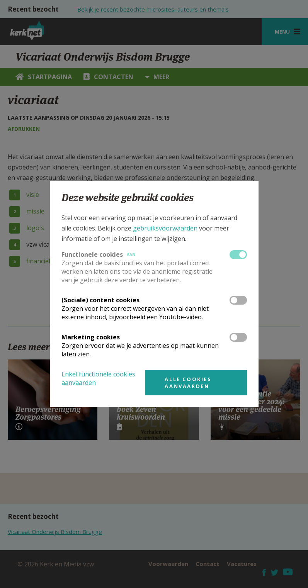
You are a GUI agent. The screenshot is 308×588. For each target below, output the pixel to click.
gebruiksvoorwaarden (165, 228)
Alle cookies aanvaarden (188, 383)
